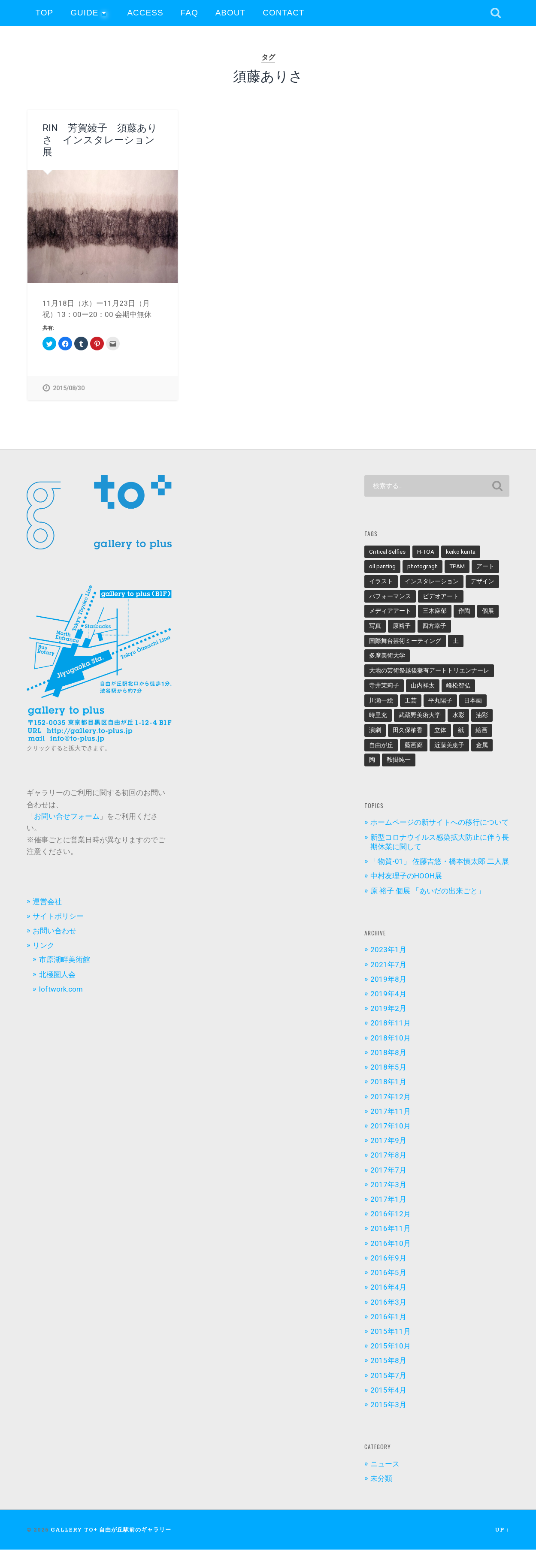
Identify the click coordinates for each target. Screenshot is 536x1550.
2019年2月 (388, 1008)
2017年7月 (388, 1170)
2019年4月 (388, 994)
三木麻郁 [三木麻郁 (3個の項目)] (435, 611)
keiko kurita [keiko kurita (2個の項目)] (460, 551)
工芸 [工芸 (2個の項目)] (411, 700)
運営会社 (47, 901)
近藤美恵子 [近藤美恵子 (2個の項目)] (449, 745)
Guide (84, 12)
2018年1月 (388, 1082)
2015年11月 (390, 1331)
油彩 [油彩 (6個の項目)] (482, 715)
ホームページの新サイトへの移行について (439, 822)
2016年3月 (388, 1302)
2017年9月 (388, 1141)
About (230, 12)
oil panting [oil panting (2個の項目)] (382, 566)
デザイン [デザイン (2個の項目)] (482, 581)
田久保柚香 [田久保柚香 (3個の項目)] (408, 730)
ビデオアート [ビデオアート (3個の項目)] (441, 596)
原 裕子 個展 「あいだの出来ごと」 (427, 891)
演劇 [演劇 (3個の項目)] (375, 730)
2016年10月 (390, 1243)
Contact (284, 12)
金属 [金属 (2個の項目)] (482, 745)
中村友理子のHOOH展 (406, 876)
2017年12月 (390, 1096)
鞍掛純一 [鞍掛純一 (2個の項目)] (399, 760)
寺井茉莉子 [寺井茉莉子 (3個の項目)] (384, 685)
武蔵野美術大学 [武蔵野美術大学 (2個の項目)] (420, 715)
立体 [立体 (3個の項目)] (440, 730)
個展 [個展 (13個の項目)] (488, 611)
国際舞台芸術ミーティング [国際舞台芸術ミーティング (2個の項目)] (405, 640)
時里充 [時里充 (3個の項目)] (378, 715)
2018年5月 (388, 1067)
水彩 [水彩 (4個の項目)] (458, 715)
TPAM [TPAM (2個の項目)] (457, 566)
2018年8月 (388, 1052)
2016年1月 (388, 1316)
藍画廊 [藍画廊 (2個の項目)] (414, 745)
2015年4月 (388, 1390)
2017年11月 (390, 1111)
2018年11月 (390, 1023)
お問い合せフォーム (67, 816)
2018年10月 (390, 1038)
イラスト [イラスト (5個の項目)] (381, 581)
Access (145, 12)
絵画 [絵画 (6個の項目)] (481, 730)
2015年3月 (388, 1405)
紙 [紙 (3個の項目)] (461, 730)
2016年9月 (388, 1258)
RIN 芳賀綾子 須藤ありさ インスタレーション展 (99, 139)
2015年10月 (390, 1346)
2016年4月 (388, 1287)
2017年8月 (388, 1155)
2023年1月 (388, 950)
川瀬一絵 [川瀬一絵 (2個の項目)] (381, 700)
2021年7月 (388, 964)
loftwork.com (61, 989)
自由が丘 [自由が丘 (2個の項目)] (381, 745)
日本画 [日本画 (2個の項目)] (473, 700)
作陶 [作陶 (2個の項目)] (464, 611)
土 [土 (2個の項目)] (456, 640)
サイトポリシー (58, 916)
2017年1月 (388, 1199)
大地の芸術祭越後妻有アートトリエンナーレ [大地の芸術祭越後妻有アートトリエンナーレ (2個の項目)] (429, 670)
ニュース (385, 1464)
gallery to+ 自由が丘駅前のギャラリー (111, 1529)
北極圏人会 (57, 974)
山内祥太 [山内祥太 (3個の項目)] (423, 685)
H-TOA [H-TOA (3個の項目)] (425, 551)
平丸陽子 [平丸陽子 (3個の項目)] (440, 700)
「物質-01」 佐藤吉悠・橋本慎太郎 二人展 (439, 861)
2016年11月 (390, 1228)
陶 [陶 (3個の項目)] (372, 760)
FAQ (189, 12)
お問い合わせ (54, 930)
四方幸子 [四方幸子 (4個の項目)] (434, 626)
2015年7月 (388, 1375)
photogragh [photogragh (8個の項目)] (422, 566)
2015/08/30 (69, 388)
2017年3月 (388, 1184)
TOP (44, 12)
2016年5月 (388, 1273)
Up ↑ (502, 1529)
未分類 (381, 1479)
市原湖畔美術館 (64, 960)
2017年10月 (390, 1126)
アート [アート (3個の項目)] (485, 566)
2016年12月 (390, 1214)
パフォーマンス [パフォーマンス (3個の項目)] (390, 596)
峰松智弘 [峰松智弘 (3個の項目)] (458, 685)
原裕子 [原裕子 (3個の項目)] (402, 626)
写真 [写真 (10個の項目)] (375, 626)
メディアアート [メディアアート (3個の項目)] (390, 611)
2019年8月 (388, 979)
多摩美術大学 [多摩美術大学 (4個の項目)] (387, 655)
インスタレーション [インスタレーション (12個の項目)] (432, 581)
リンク (44, 945)
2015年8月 (388, 1361)
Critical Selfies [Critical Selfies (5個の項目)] (387, 551)
